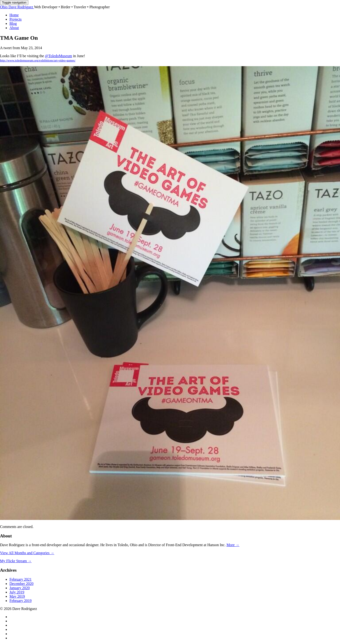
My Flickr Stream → (16, 561)
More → (232, 545)
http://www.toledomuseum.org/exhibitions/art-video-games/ (37, 60)
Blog (13, 24)
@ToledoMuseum (58, 56)
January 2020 (19, 588)
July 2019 (16, 592)
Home (14, 15)
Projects (15, 19)
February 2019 (20, 601)
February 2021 (20, 579)
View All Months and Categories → (27, 553)
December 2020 (21, 584)
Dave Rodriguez (17, 7)
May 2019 (17, 596)
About (14, 28)
